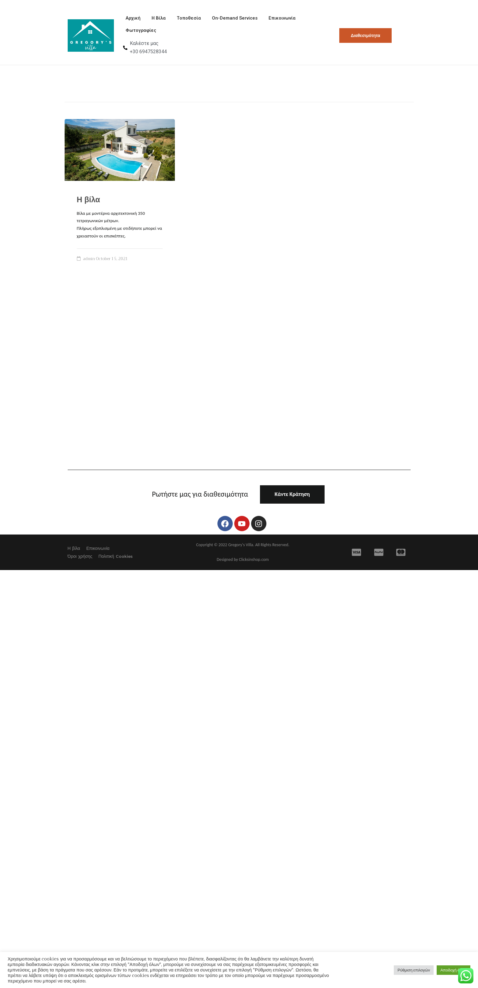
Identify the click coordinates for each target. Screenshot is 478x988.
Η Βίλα (153, 19)
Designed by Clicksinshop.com (243, 563)
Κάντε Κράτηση (292, 498)
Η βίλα (88, 203)
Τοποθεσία (180, 19)
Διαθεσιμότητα (365, 37)
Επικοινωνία (269, 19)
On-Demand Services (224, 19)
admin (89, 262)
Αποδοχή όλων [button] (453, 970)
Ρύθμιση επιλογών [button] (413, 970)
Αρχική (131, 19)
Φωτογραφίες (139, 33)
